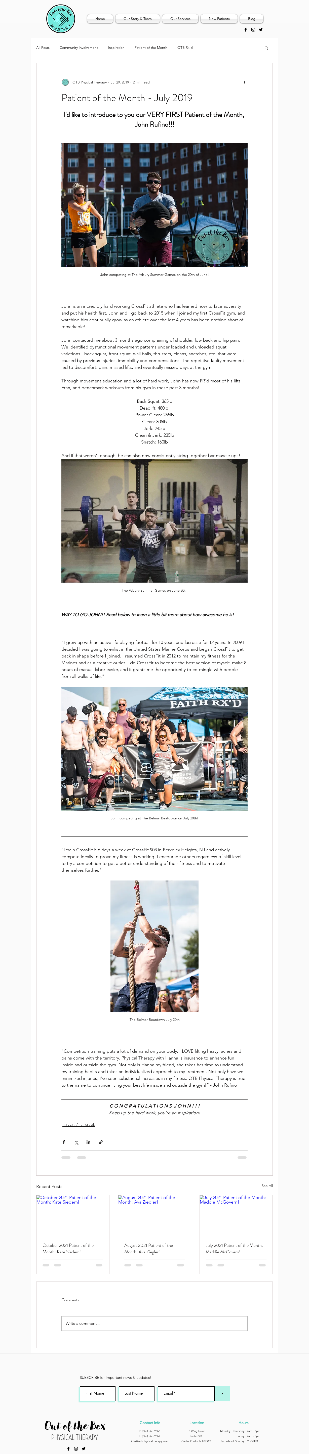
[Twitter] (260, 29)
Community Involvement (79, 47)
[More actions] (245, 82)
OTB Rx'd (185, 47)
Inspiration (116, 47)
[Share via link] (100, 1142)
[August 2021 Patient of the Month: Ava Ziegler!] (154, 1215)
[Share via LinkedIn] (88, 1142)
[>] (222, 1393)
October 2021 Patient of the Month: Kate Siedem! (68, 1248)
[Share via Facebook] (63, 1142)
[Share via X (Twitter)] (76, 1142)
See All (267, 1185)
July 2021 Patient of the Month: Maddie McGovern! (234, 1248)
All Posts (43, 47)
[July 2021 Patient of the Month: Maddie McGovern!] (236, 1215)
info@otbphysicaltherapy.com (149, 1441)
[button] (266, 48)
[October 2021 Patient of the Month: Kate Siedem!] (72, 1215)
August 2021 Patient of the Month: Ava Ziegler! (148, 1248)
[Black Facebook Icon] (245, 29)
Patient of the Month (151, 47)
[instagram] (253, 29)
